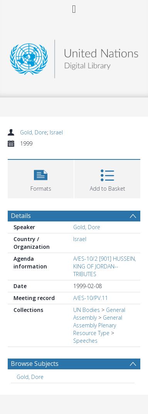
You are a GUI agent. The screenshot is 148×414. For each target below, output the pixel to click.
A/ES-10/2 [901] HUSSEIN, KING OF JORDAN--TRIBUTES (104, 266)
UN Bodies (86, 309)
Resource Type (91, 333)
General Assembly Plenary (97, 321)
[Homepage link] (74, 57)
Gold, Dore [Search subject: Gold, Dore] (30, 376)
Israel (56, 132)
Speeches (85, 340)
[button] (41, 178)
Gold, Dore (33, 132)
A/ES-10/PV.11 (90, 298)
